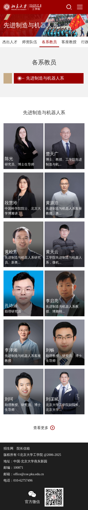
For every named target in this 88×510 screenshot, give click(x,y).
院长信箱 (23, 448)
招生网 (8, 448)
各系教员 (49, 42)
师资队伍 (29, 42)
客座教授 (69, 42)
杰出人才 (9, 42)
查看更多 (40, 428)
